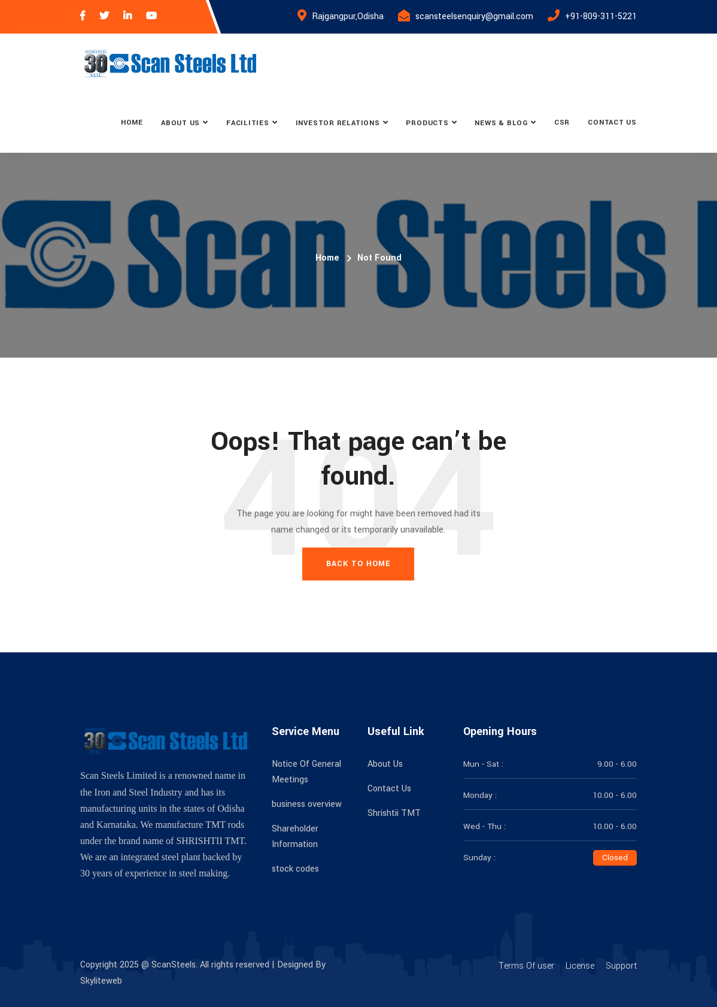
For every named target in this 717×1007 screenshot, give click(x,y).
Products (427, 123)
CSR (562, 122)
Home (132, 122)
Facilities (247, 123)
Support (621, 966)
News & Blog (501, 123)
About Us (180, 123)
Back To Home (358, 563)
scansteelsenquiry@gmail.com (474, 16)
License (580, 966)
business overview (307, 804)
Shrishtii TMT (394, 813)
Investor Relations (338, 123)
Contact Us (612, 122)
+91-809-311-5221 (601, 16)
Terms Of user (526, 966)
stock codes (295, 869)
